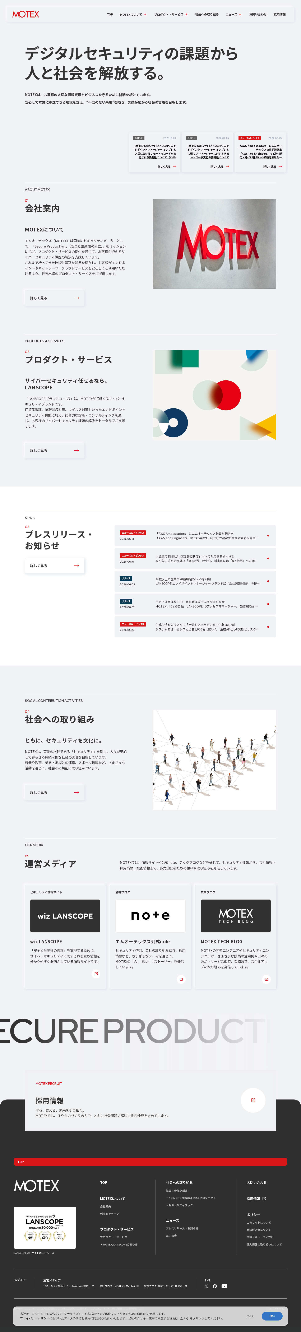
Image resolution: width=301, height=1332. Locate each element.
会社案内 (105, 1206)
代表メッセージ (109, 1214)
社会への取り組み (207, 14)
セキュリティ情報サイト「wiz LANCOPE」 (67, 1286)
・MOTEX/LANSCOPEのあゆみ (119, 1244)
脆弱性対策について (259, 1230)
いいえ (250, 1316)
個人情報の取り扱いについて (264, 1244)
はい (272, 1316)
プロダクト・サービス (113, 1237)
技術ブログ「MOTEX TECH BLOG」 (164, 1286)
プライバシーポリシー (34, 1318)
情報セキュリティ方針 (260, 1237)
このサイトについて (259, 1222)
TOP (110, 14)
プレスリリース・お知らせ (182, 1228)
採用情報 (280, 14)
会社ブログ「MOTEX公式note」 (118, 1286)
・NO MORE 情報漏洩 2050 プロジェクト (191, 1198)
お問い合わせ (258, 14)
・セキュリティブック (179, 1205)
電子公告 (171, 1236)
